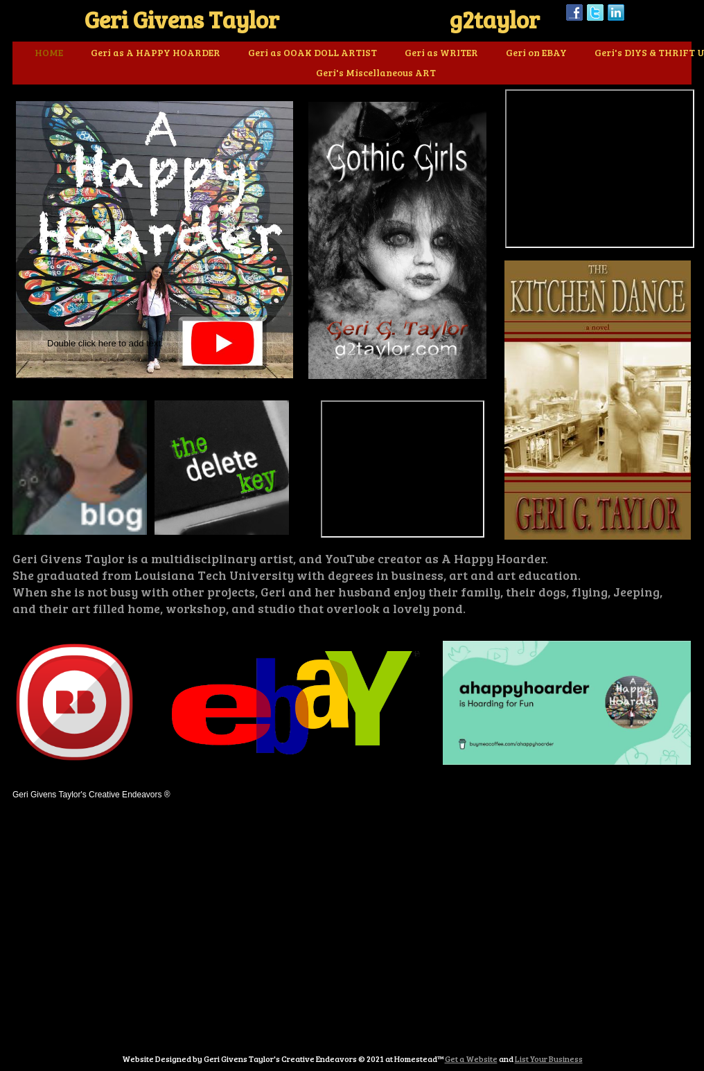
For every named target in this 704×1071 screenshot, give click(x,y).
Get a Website (471, 1058)
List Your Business (549, 1058)
